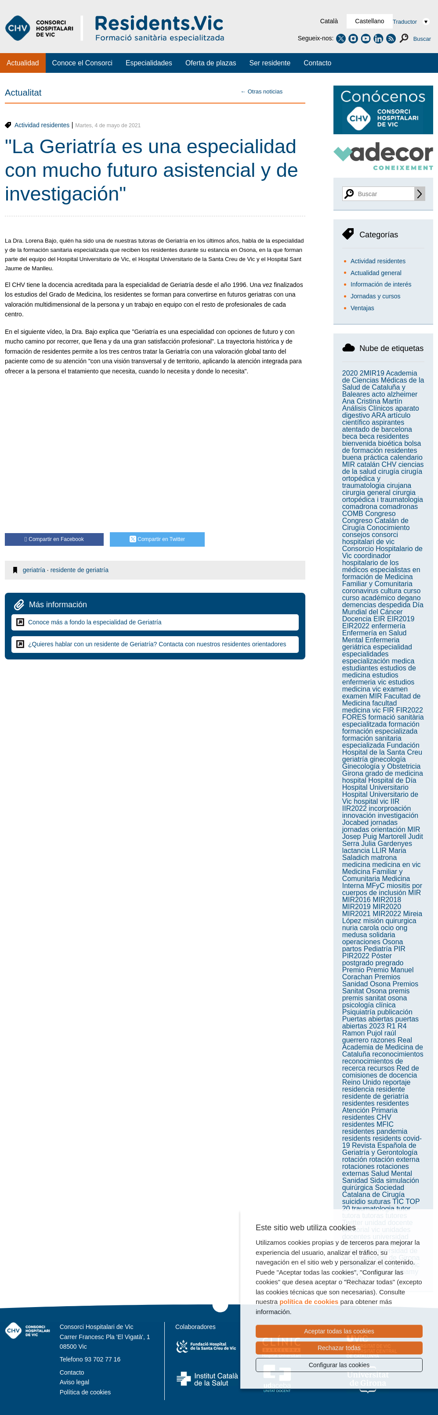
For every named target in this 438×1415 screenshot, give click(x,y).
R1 (391, 1026)
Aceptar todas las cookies (339, 1331)
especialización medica (378, 661)
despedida (394, 605)
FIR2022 (409, 710)
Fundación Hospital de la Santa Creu (382, 749)
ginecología (388, 759)
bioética (390, 443)
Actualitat (23, 92)
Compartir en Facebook (54, 539)
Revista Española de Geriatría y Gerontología (380, 1149)
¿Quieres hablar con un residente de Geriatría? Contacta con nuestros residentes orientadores (157, 644)
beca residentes (384, 436)
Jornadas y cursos (376, 296)
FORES (354, 717)
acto (378, 394)
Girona (352, 773)
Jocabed (355, 822)
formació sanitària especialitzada (383, 720)
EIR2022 (355, 626)
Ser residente (270, 63)
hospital (354, 780)
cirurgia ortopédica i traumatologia (382, 496)
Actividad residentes (41, 125)
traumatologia (373, 1208)
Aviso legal (74, 1382)
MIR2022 (387, 913)
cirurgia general (366, 492)
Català (329, 21)
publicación (395, 1012)
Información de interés (381, 284)
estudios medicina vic (378, 685)
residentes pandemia (375, 1131)
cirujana (399, 485)
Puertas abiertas (368, 1019)
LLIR (379, 850)
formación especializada (380, 731)
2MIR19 (372, 373)
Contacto (317, 63)
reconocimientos (398, 1054)
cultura (391, 591)
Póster (381, 956)
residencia (358, 1089)
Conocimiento (388, 527)
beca (350, 436)
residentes (358, 1103)
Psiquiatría (359, 1012)
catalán (368, 464)
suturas (379, 1201)
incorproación (390, 808)
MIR (414, 892)
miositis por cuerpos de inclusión (382, 889)
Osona (392, 942)
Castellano (369, 21)
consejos (356, 534)
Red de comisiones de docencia (380, 1071)
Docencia (357, 619)
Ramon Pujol (362, 1033)
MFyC (375, 885)
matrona (384, 857)
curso (411, 591)
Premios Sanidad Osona (371, 980)
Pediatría (378, 949)
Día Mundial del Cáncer (383, 608)
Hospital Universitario (375, 787)
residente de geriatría (80, 569)
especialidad (392, 647)
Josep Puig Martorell (374, 836)
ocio (387, 927)
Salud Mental (391, 1173)
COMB (352, 513)
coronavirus (360, 591)
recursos (381, 1068)
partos (352, 949)
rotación (354, 1159)
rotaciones (358, 1166)
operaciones (361, 942)
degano (408, 598)
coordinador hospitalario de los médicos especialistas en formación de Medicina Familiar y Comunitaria (381, 569)
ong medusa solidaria (375, 931)
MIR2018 (387, 899)
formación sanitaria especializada (372, 741)
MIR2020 (387, 906)
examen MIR (362, 696)
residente (390, 1089)
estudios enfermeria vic (370, 678)
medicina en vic (396, 864)
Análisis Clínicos (367, 408)
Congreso (380, 513)
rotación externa (394, 1159)
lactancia (356, 850)
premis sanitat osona (374, 998)
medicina (356, 864)
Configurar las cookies (339, 1364)
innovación (359, 815)
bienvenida (359, 443)
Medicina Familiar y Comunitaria (372, 875)
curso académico (368, 598)
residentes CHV (366, 1117)
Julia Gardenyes (386, 843)
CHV (389, 464)
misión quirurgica (389, 920)
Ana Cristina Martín (372, 401)
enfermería (388, 626)
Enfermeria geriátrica (371, 643)
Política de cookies (85, 1392)
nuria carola (360, 927)
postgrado (357, 963)
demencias (359, 605)
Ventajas (362, 308)
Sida (377, 1180)
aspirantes (388, 422)
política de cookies (308, 1301)
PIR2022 (355, 956)
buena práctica (365, 457)
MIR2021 (356, 913)
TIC (398, 1201)
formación (404, 724)
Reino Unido (361, 1082)
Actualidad (23, 63)
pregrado (389, 963)
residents (356, 1138)
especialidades (365, 654)
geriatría (34, 569)
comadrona (359, 506)
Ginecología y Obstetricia (381, 766)
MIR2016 (356, 899)
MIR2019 (356, 906)
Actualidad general (376, 272)
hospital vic (371, 801)
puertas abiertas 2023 (380, 1022)
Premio (353, 970)
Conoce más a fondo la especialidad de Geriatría (95, 622)
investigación (398, 815)
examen (395, 689)
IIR (395, 801)
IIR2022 (354, 808)
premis (399, 991)
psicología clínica (369, 1005)
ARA (378, 415)
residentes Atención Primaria (375, 1107)
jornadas (384, 822)
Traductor (405, 21)
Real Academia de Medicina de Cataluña (382, 1047)
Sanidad (355, 1180)
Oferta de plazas (210, 63)
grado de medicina (394, 773)
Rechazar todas (339, 1347)
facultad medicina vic (369, 706)
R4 (402, 1026)
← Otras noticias (261, 91)
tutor (403, 1208)
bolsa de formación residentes (381, 447)
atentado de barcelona (377, 429)
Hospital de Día (392, 780)
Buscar (422, 39)
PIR (399, 949)
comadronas (398, 506)
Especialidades (149, 63)
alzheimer (402, 394)
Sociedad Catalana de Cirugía (373, 1191)
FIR (388, 710)
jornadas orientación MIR (381, 829)
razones (383, 1040)
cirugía (388, 471)
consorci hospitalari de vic (370, 538)
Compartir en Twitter (157, 540)
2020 (350, 373)
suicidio (354, 1201)
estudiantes (360, 668)
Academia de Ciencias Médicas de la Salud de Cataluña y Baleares (383, 383)
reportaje (396, 1082)
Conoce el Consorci (82, 63)
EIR (379, 619)
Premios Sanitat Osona (380, 987)
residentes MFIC (368, 1124)
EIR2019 (400, 619)
